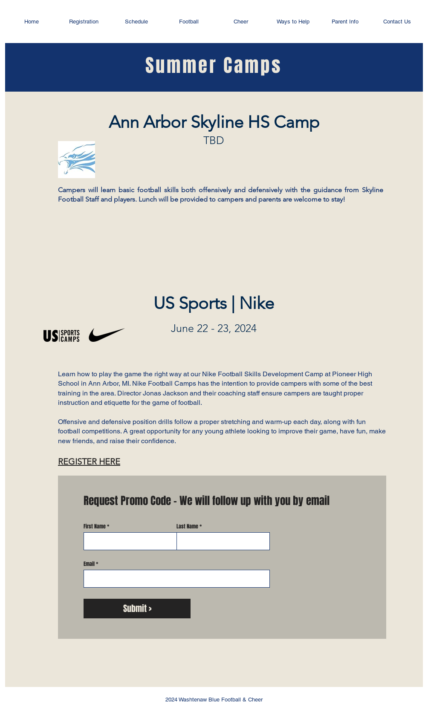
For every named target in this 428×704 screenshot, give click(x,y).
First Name (95, 526)
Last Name (187, 526)
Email (89, 563)
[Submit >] (137, 608)
